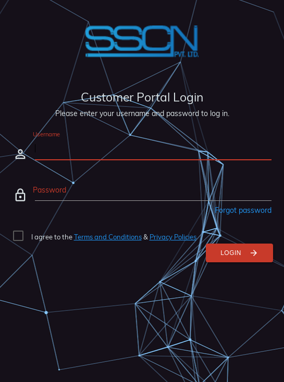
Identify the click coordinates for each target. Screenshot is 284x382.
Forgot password (243, 210)
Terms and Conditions (108, 237)
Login (239, 253)
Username (46, 134)
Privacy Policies (173, 237)
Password (49, 190)
